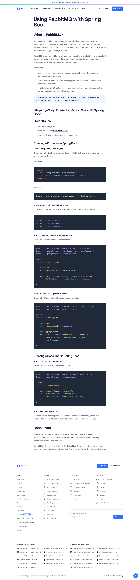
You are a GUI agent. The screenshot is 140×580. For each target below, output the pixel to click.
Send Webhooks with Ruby (53, 563)
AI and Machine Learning (80, 483)
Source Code (49, 495)
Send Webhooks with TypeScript (29, 552)
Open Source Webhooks (25, 522)
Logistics (75, 491)
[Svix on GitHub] (100, 9)
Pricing (84, 9)
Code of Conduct (104, 479)
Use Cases (74, 9)
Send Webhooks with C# (53, 560)
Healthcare (75, 495)
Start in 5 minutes (51, 479)
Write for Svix (103, 503)
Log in (106, 9)
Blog (18, 503)
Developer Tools (77, 487)
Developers (35, 9)
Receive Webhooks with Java (81, 556)
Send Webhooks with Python (27, 548)
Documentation (50, 483)
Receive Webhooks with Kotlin (108, 556)
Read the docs (116, 466)
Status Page (49, 518)
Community (60, 9)
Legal (19, 530)
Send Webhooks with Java (27, 556)
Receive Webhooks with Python (82, 548)
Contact (20, 483)
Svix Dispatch (49, 503)
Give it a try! (74, 100)
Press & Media (22, 526)
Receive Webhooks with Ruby (108, 563)
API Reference (50, 487)
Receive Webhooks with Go (107, 552)
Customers (21, 491)
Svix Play (48, 514)
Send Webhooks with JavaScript (55, 548)
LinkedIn (101, 491)
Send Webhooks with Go (52, 552)
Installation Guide (60, 130)
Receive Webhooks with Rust (81, 560)
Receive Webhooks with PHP (81, 563)
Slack (100, 487)
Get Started (117, 9)
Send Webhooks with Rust (27, 560)
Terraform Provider (51, 499)
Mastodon (102, 499)
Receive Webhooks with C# (107, 560)
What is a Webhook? (24, 499)
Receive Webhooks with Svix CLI (82, 567)
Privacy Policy (118, 576)
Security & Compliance (25, 518)
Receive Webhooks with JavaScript (109, 548)
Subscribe (118, 517)
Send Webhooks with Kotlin (53, 556)
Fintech (74, 479)
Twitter (101, 495)
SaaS (73, 499)
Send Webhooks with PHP (27, 563)
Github (101, 483)
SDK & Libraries (50, 491)
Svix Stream (49, 507)
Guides (19, 507)
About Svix (20, 479)
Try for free (103, 466)
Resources (21, 511)
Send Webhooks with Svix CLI (28, 567)
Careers (24, 514)
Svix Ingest (49, 511)
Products (47, 9)
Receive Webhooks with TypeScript (83, 552)
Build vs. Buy (21, 495)
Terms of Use (107, 576)
